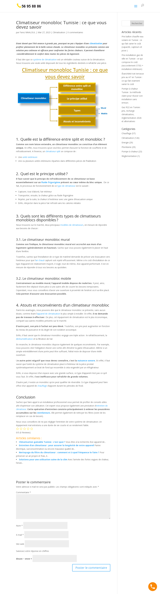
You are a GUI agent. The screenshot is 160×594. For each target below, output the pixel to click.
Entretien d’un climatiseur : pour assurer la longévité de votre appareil (56, 445)
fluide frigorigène (50, 182)
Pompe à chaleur (130, 151)
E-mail (20, 534)
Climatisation (59, 32)
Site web (20, 544)
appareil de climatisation (48, 313)
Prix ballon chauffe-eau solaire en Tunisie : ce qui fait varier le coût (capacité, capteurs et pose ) (132, 43)
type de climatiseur (66, 185)
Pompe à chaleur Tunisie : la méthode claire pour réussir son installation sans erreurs (132, 95)
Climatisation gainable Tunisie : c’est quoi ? (42, 442)
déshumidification (24, 338)
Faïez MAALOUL (27, 32)
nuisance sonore (86, 360)
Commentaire (23, 492)
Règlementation (129, 156)
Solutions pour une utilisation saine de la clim (43, 459)
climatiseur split (53, 151)
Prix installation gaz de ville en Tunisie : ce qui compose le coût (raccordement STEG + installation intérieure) (132, 62)
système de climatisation (45, 59)
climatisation (95, 43)
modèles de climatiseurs (71, 225)
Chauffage (126, 133)
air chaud (40, 260)
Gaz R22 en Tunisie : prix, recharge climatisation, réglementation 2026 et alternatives (131, 114)
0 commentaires (75, 32)
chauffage (42, 385)
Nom (19, 525)
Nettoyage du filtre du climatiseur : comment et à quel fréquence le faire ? (59, 452)
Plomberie (126, 147)
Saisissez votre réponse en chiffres (32, 551)
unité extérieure (29, 157)
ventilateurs (43, 412)
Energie (125, 142)
